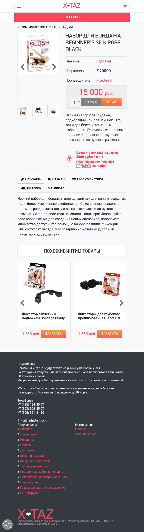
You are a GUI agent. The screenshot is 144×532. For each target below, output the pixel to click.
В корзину (91, 102)
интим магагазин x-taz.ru (37, 27)
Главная (26, 429)
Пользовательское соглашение (42, 488)
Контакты (27, 440)
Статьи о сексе (85, 434)
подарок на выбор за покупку (41, 472)
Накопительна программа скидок (44, 477)
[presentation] (22, 67)
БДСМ (68, 27)
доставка (27, 450)
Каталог (71, 17)
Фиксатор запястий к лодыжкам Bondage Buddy (43, 316)
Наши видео (29, 482)
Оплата (25, 445)
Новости (81, 429)
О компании (28, 434)
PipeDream (104, 80)
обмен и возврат (32, 456)
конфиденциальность (35, 461)
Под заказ (111, 102)
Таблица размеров (33, 466)
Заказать (53, 334)
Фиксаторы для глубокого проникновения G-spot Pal (99, 316)
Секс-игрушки (30, 493)
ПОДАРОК (83, 165)
